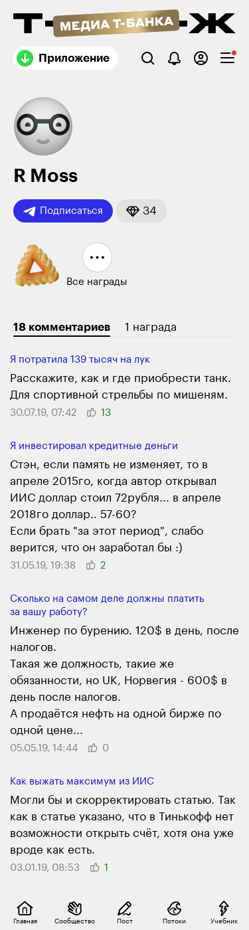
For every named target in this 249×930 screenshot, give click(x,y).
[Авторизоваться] (201, 58)
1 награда (151, 327)
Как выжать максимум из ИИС (82, 782)
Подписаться (63, 211)
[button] (141, 211)
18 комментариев (61, 327)
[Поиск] (147, 58)
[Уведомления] (174, 58)
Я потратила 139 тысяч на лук (80, 360)
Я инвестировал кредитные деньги (94, 446)
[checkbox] (227, 58)
